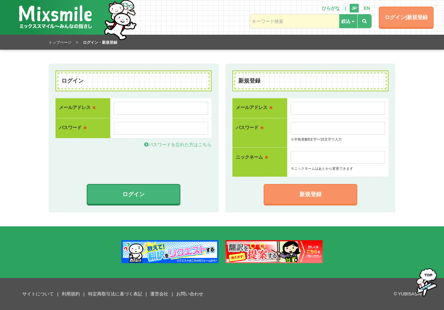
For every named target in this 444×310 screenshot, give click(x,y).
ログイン (133, 194)
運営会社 (159, 293)
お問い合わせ (189, 293)
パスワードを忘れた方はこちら (178, 144)
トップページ (60, 42)
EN (367, 8)
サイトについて (38, 293)
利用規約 (71, 293)
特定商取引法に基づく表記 (115, 293)
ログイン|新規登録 (406, 17)
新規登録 (310, 194)
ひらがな (331, 8)
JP (354, 8)
